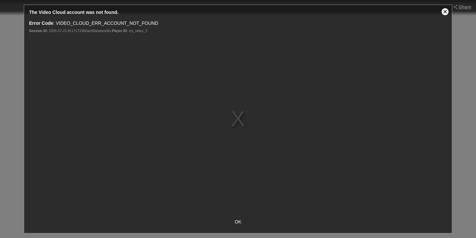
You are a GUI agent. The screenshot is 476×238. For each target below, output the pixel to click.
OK (238, 221)
